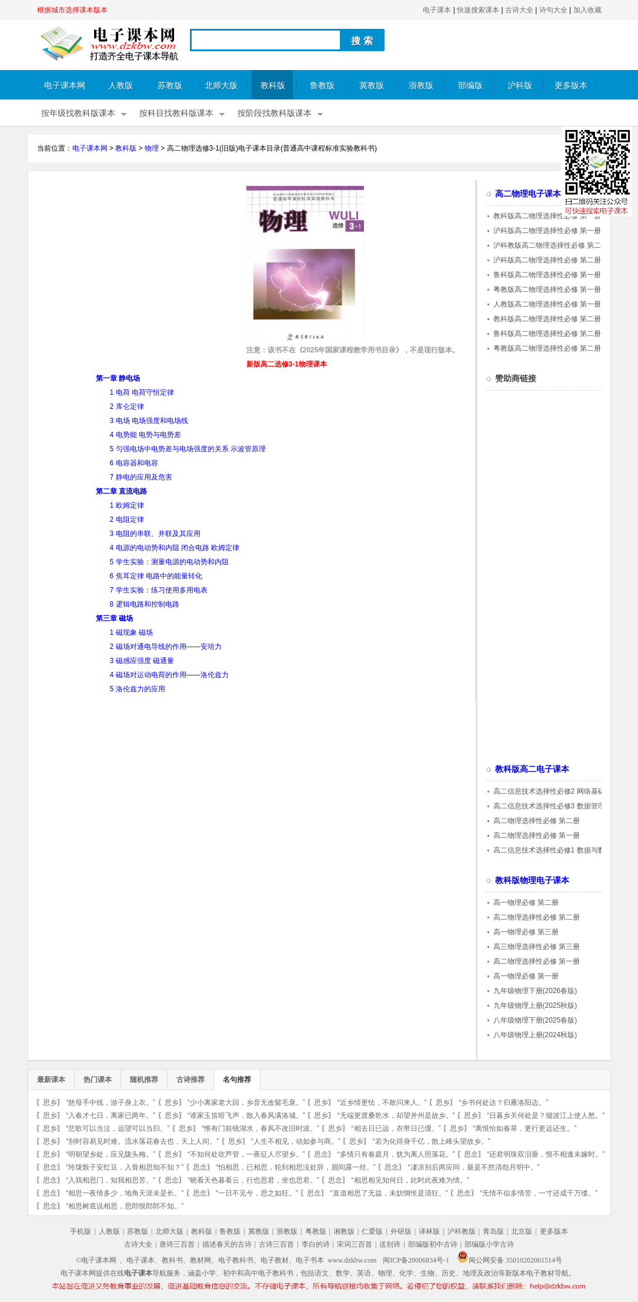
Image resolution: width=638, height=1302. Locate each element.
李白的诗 (316, 1244)
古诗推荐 (190, 1079)
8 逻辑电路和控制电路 (144, 604)
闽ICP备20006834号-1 (416, 1260)
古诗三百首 (276, 1244)
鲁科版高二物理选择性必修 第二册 (547, 333)
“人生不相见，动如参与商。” (295, 1141)
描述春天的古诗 (227, 1244)
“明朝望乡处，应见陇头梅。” (110, 1154)
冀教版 (371, 85)
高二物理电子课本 (528, 193)
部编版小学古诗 (489, 1244)
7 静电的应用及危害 (141, 477)
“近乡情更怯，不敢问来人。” (382, 1102)
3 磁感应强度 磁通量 (142, 661)
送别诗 (389, 1244)
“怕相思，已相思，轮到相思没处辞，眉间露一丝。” (296, 1167)
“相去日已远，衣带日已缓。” (396, 1128)
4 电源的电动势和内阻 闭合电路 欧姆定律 (175, 548)
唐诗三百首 (177, 1244)
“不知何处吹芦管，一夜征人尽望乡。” (246, 1154)
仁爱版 (372, 1231)
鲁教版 (322, 85)
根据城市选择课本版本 (72, 10)
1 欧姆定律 (127, 505)
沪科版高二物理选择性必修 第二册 (547, 260)
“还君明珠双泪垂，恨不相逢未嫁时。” (545, 1154)
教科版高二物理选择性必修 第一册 (547, 216)
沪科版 (519, 85)
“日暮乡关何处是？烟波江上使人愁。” (545, 1115)
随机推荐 (144, 1079)
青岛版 (493, 1231)
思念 (321, 1154)
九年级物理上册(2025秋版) (535, 1005)
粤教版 (315, 1231)
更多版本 (571, 85)
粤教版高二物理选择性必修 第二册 (547, 348)
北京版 (521, 1231)
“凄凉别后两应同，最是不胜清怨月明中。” (474, 1167)
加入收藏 (587, 10)
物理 (152, 148)
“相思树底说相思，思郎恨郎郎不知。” (124, 1206)
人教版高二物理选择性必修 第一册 (547, 304)
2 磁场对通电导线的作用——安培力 (166, 646)
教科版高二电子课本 (532, 769)
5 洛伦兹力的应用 (137, 689)
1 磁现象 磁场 (131, 632)
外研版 (401, 1231)
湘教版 (344, 1231)
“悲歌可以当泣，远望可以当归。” (117, 1128)
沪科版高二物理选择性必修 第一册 (547, 231)
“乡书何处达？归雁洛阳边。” (503, 1102)
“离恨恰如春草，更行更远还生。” (524, 1128)
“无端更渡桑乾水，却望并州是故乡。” (396, 1115)
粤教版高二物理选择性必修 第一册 (547, 289)
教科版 (272, 85)
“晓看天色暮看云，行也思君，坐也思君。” (253, 1180)
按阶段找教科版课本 (275, 113)
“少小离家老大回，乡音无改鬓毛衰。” (246, 1102)
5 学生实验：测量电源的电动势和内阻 (169, 562)
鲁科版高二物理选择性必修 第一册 (547, 275)
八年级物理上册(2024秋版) (535, 1035)
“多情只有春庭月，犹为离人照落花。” (396, 1154)
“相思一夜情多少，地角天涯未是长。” (124, 1193)
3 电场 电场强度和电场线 (149, 421)
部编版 (470, 85)
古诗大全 (519, 10)
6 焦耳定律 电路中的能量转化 (156, 576)
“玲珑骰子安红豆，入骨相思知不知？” (124, 1167)
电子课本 (437, 10)
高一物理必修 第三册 (526, 932)
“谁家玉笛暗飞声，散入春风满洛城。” (246, 1115)
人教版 (120, 85)
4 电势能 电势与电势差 (145, 435)
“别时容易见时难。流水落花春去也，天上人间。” (142, 1141)
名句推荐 (237, 1079)
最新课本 (51, 1079)
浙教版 (421, 85)
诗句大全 (553, 10)
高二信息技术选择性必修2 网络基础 (549, 791)
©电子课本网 (96, 1260)
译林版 (429, 1231)
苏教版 (170, 85)
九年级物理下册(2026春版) (535, 991)
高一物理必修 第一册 (526, 976)
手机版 (80, 1231)
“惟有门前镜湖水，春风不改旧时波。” (260, 1128)
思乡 (50, 1102)
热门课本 (97, 1079)
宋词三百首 (354, 1244)
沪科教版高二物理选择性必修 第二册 (550, 245)
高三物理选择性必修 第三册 (536, 947)
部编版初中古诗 (432, 1244)
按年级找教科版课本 (78, 113)
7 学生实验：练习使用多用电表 (159, 590)
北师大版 (221, 85)
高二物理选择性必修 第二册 (536, 821)
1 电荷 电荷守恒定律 (142, 392)
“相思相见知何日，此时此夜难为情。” (410, 1180)
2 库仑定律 (127, 406)
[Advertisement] (136, 268)
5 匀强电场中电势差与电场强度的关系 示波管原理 (188, 449)
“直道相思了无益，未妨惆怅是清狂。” (389, 1193)
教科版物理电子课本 (532, 880)
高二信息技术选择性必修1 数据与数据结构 (559, 850)
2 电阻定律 (127, 519)
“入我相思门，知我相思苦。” (110, 1180)
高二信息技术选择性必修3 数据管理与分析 (559, 806)
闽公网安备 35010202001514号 (509, 1260)
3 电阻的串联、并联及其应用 (155, 534)
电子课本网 (64, 85)
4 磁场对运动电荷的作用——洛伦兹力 (169, 675)
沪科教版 (461, 1231)
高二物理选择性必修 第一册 (536, 835)
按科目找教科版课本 (176, 113)
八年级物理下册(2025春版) (535, 1020)
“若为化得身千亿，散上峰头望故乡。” (431, 1141)
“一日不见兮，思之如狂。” (257, 1193)
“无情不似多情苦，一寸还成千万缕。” (538, 1193)
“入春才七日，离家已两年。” (110, 1115)
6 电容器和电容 (134, 463)
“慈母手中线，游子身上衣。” (110, 1102)
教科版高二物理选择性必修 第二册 (547, 319)
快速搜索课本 (478, 10)
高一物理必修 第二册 (526, 902)
